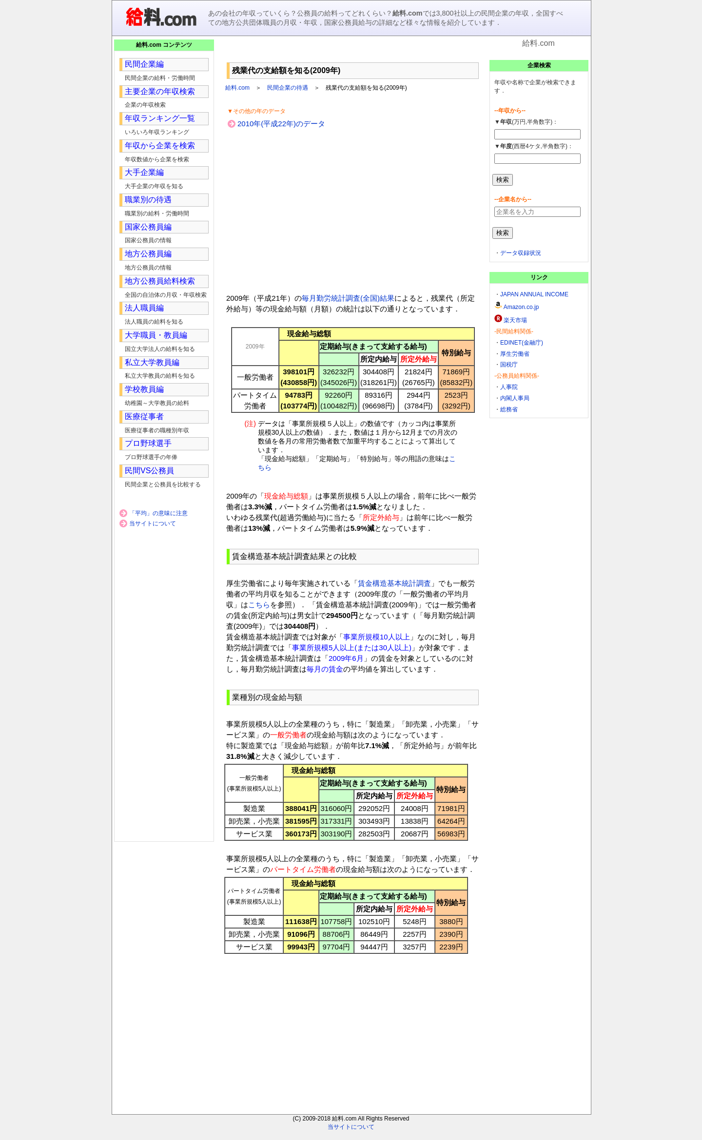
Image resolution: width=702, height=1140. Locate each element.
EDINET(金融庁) (521, 342)
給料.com (237, 87)
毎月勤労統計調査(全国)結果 (348, 298)
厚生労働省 (514, 353)
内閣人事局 (514, 398)
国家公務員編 (148, 227)
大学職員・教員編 (156, 335)
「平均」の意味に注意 (158, 513)
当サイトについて (152, 523)
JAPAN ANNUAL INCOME (534, 294)
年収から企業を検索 (160, 145)
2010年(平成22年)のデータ (281, 123)
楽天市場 (515, 320)
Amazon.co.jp (521, 307)
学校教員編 (144, 389)
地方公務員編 (148, 254)
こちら (259, 604)
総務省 (509, 409)
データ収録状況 (520, 253)
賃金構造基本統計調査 (394, 583)
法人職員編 (144, 308)
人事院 (509, 387)
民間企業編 (144, 64)
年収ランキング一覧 (160, 118)
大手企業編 (144, 172)
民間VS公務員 (149, 470)
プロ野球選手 (148, 443)
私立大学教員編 (152, 362)
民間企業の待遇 (287, 87)
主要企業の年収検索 (160, 91)
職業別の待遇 (148, 199)
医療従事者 (144, 416)
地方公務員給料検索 (160, 281)
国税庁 (509, 364)
